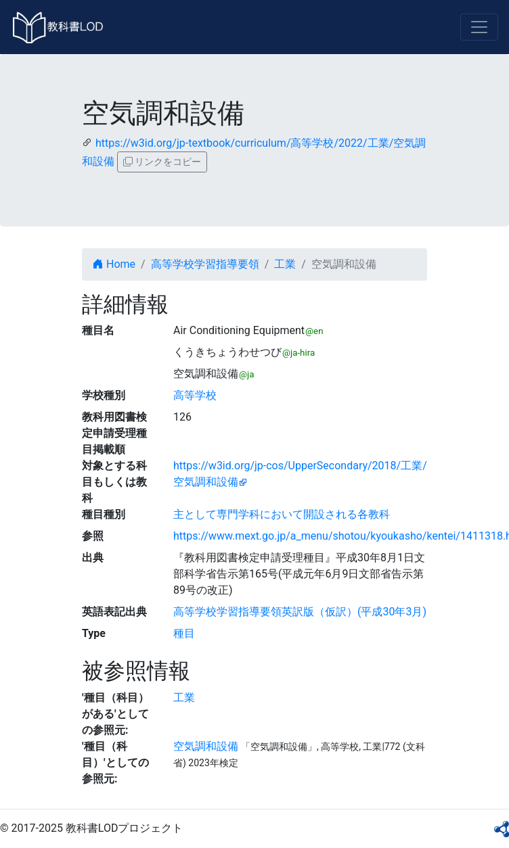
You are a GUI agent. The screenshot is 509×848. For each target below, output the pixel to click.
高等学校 (195, 395)
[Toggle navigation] (479, 27)
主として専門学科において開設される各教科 (281, 514)
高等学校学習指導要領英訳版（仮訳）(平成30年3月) (299, 611)
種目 (184, 633)
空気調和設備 (205, 746)
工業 (285, 264)
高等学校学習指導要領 (205, 264)
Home (114, 264)
